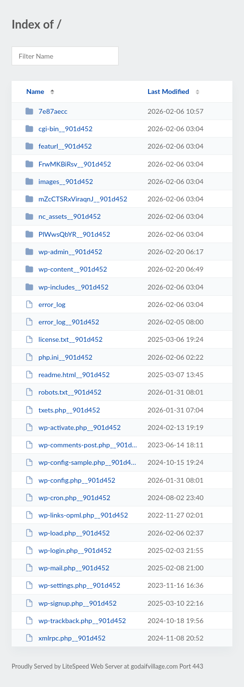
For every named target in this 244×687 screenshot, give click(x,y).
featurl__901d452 (58, 146)
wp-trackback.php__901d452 (75, 620)
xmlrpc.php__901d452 (65, 638)
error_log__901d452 (62, 322)
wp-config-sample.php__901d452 (81, 462)
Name (35, 91)
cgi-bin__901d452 (58, 128)
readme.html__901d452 (67, 374)
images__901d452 (59, 181)
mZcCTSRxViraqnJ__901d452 (76, 199)
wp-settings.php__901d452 (72, 585)
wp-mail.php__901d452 (67, 568)
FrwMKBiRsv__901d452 (68, 164)
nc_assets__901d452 (63, 216)
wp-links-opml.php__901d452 (76, 515)
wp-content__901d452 (66, 269)
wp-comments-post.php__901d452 (81, 445)
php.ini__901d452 (58, 357)
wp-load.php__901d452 (67, 533)
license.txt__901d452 (64, 339)
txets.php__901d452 (62, 410)
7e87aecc (46, 111)
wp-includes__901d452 (66, 287)
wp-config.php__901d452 (70, 480)
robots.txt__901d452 (63, 392)
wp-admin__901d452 (63, 251)
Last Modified (168, 91)
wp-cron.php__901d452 (67, 497)
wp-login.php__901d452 (68, 550)
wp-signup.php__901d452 (71, 603)
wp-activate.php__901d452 (73, 427)
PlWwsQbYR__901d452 (67, 234)
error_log (45, 304)
